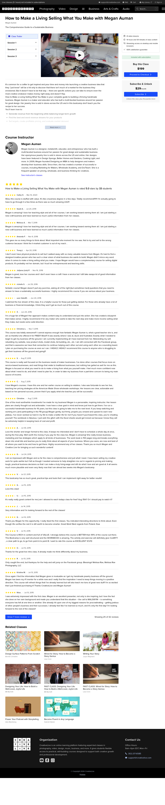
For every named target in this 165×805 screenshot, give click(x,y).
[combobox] (146, 9)
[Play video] (79, 55)
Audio (126, 9)
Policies (82, 774)
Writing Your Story (91, 653)
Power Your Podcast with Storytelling (22, 719)
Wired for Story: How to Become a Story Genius (59, 655)
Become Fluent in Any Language (59, 719)
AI (83, 9)
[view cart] (133, 2)
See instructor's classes (31, 175)
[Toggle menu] (163, 9)
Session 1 (12, 42)
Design (74, 9)
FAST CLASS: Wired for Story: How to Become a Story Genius (100, 687)
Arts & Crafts (111, 9)
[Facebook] (47, 760)
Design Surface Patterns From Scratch (22, 653)
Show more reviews (18, 616)
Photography (46, 9)
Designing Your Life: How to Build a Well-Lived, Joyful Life (21, 687)
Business (94, 9)
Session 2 (12, 49)
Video (62, 9)
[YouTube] (42, 760)
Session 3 (12, 56)
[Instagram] (53, 760)
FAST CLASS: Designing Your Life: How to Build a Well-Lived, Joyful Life (61, 687)
